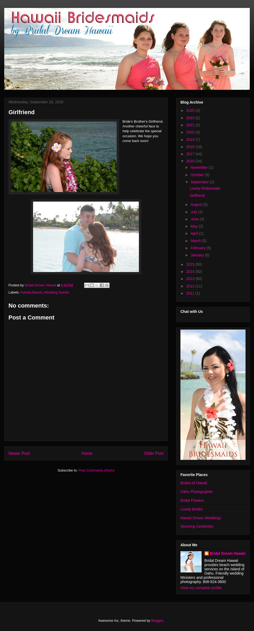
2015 (191, 264)
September (200, 182)
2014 (191, 271)
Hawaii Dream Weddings (200, 518)
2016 (191, 161)
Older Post (154, 453)
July (194, 212)
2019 (191, 139)
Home (87, 453)
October (197, 175)
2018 (191, 147)
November (199, 167)
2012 (191, 286)
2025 (191, 110)
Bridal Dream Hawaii (228, 553)
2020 (191, 132)
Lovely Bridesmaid (205, 188)
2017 (191, 154)
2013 (191, 279)
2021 (191, 125)
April (194, 233)
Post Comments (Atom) (96, 470)
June (194, 219)
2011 (191, 293)
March (196, 241)
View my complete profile (200, 588)
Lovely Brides (191, 509)
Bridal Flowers (192, 500)
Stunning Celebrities (197, 526)
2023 (191, 118)
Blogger (157, 621)
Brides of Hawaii (193, 483)
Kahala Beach (31, 292)
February (198, 248)
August (196, 204)
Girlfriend (197, 195)
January (197, 255)
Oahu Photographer (196, 492)
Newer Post (19, 453)
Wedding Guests (56, 292)
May (194, 226)
